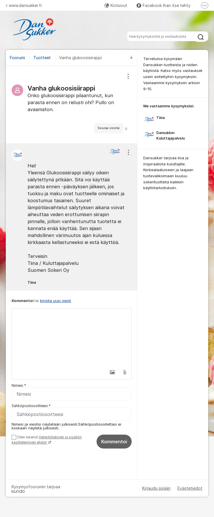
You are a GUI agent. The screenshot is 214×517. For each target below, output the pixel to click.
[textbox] (71, 337)
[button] (112, 372)
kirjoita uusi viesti (55, 300)
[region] (71, 104)
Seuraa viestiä (108, 128)
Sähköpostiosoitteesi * (31, 406)
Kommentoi (114, 441)
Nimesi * (19, 385)
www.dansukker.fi (24, 5)
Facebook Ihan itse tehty (164, 5)
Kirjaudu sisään (156, 488)
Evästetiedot (189, 488)
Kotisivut (115, 5)
